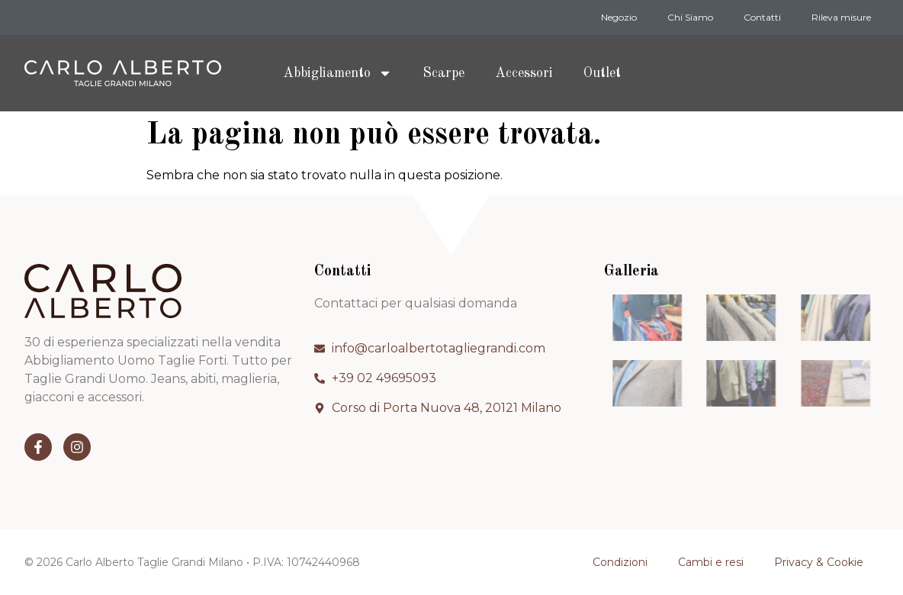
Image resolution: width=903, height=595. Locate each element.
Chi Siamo (690, 17)
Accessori (524, 73)
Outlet (602, 73)
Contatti (762, 17)
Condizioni (620, 562)
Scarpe (443, 73)
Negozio (619, 17)
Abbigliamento (337, 73)
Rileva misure (841, 17)
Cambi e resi (711, 562)
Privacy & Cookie (818, 562)
